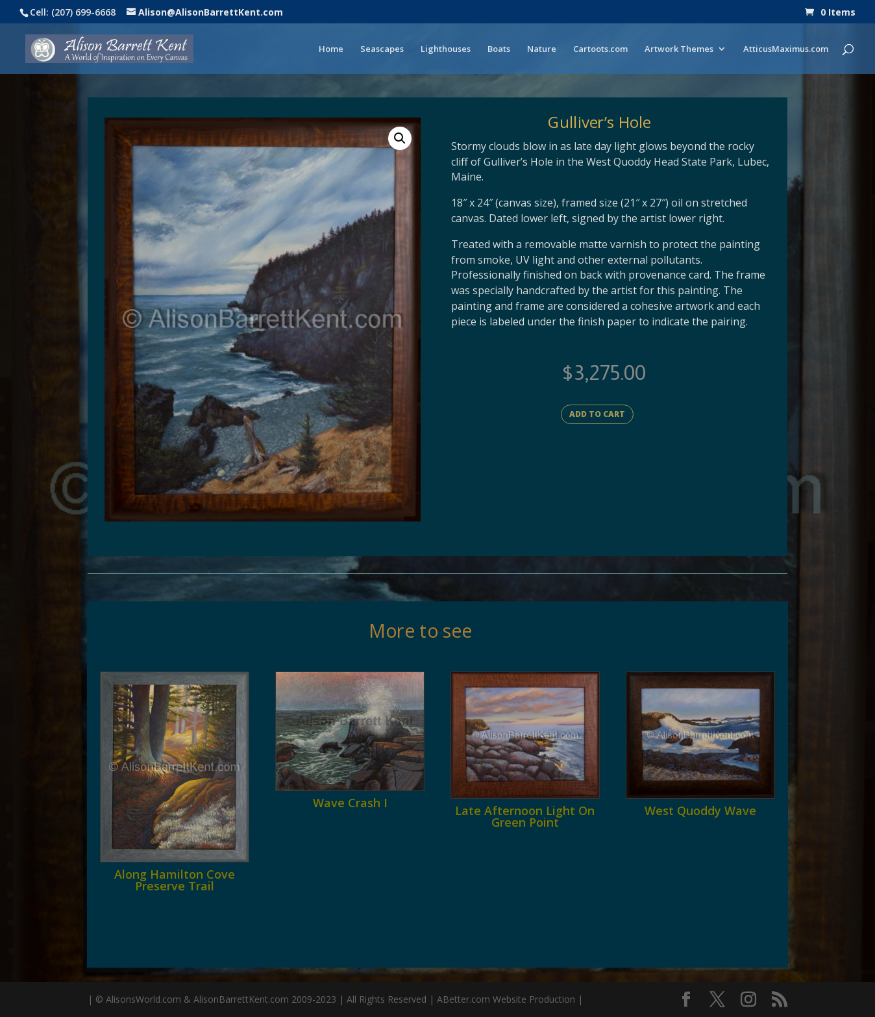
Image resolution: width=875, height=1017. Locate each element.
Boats (498, 49)
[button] (400, 138)
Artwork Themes (679, 49)
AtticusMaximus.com (785, 49)
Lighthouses (446, 49)
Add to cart (597, 414)
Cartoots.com (600, 49)
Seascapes (382, 49)
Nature (541, 49)
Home (331, 49)
